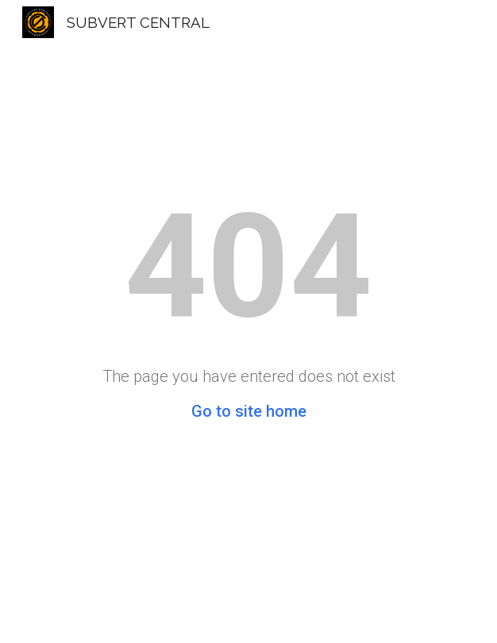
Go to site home (248, 411)
